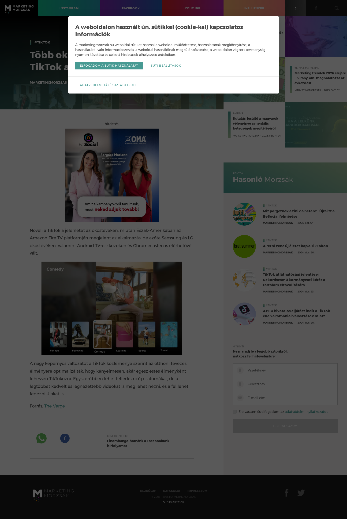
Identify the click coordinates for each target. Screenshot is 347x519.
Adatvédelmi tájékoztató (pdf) (108, 85)
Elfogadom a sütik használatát (109, 65)
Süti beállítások (166, 65)
